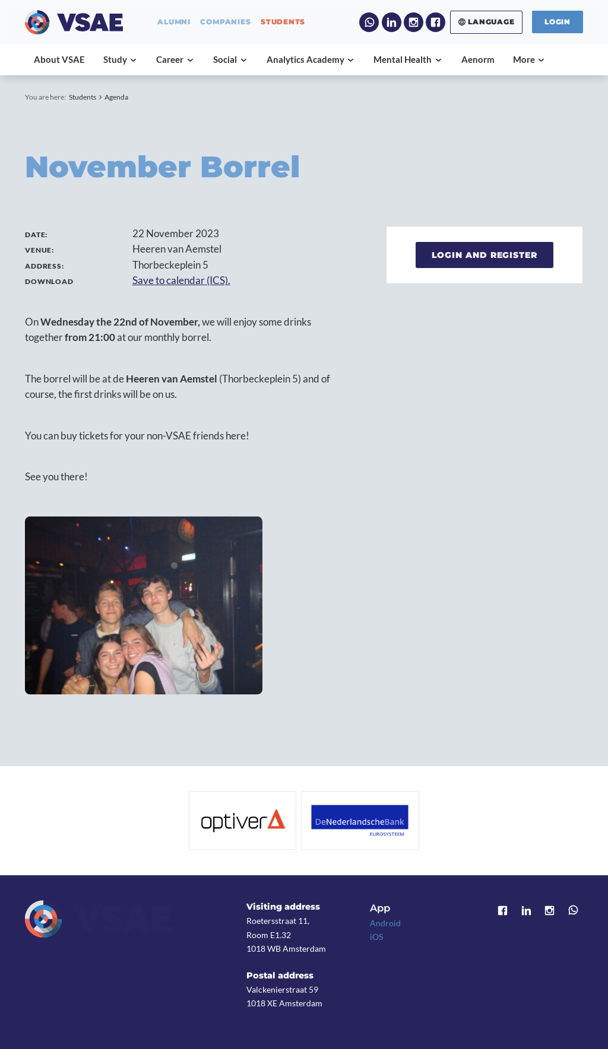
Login (557, 21)
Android (385, 923)
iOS (376, 937)
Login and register (484, 255)
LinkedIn (391, 22)
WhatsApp (369, 22)
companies (225, 21)
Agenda (116, 97)
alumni (174, 21)
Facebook (435, 22)
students (283, 21)
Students (82, 97)
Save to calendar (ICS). (181, 280)
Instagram (413, 22)
